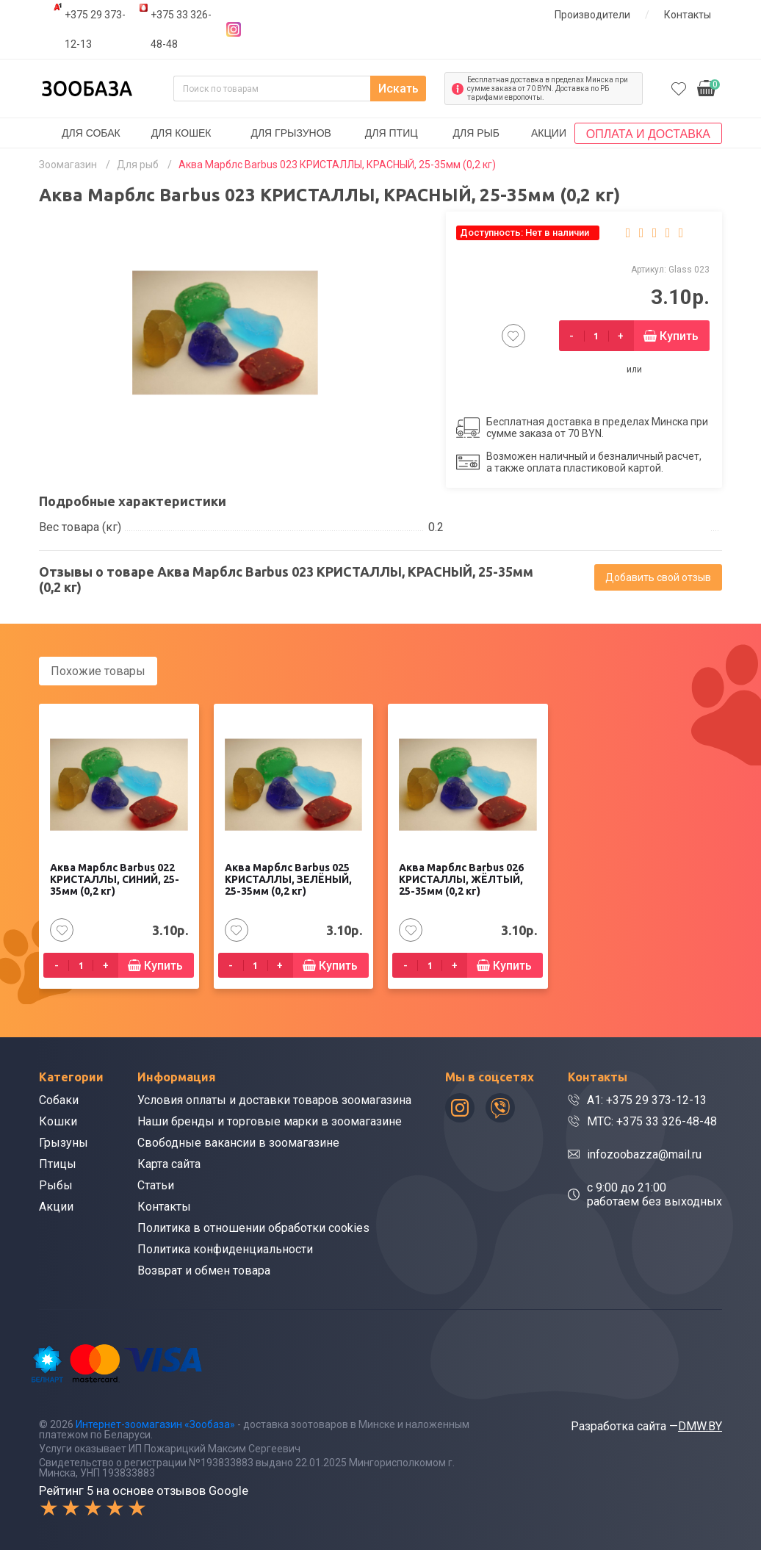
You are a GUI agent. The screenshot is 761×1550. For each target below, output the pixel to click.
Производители (592, 15)
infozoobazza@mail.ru (644, 1154)
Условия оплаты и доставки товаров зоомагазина (274, 1100)
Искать (398, 88)
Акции (548, 133)
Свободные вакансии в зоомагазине (238, 1143)
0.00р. (708, 87)
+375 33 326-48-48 (181, 29)
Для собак (91, 133)
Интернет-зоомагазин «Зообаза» (155, 1424)
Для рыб (475, 133)
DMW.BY (700, 1426)
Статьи (155, 1185)
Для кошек (181, 133)
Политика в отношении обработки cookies (253, 1228)
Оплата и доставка (648, 134)
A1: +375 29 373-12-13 (647, 1100)
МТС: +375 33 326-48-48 (652, 1121)
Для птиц (391, 133)
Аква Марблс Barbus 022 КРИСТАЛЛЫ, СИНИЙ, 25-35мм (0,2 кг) (114, 880)
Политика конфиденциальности (225, 1249)
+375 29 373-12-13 (95, 29)
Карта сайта (169, 1164)
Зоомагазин (68, 164)
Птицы (57, 1164)
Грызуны (63, 1143)
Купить (679, 336)
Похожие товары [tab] (98, 671)
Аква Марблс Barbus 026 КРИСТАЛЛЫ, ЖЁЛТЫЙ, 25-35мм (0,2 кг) (461, 880)
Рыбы (56, 1185)
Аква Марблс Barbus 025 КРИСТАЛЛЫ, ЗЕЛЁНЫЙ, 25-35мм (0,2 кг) (288, 880)
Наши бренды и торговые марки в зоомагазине (269, 1121)
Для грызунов (290, 133)
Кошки (58, 1121)
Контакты (687, 15)
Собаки (59, 1100)
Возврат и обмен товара (203, 1270)
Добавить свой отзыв (658, 577)
